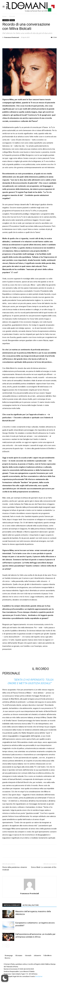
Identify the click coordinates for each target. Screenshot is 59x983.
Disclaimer (38, 976)
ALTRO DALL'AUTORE (31, 905)
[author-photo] (29, 890)
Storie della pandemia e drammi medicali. (14, 868)
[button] (4, 978)
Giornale (12, 16)
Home (4, 16)
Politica (12, 20)
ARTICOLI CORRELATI (12, 905)
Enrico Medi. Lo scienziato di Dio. (44, 867)
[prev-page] (3, 945)
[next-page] (7, 945)
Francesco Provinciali (11, 37)
